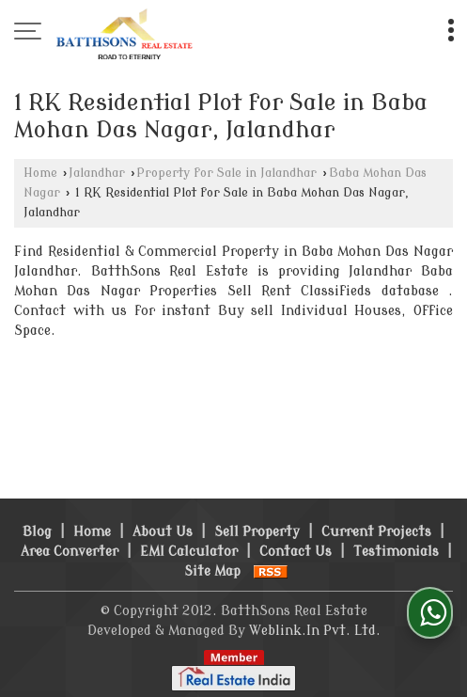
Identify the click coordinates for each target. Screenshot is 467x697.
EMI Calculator (189, 552)
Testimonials (396, 552)
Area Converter (69, 552)
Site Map (212, 571)
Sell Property (257, 532)
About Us (162, 532)
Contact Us (295, 552)
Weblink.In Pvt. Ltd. (315, 631)
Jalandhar (97, 173)
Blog (37, 532)
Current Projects (376, 532)
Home (40, 173)
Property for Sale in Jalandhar (226, 173)
